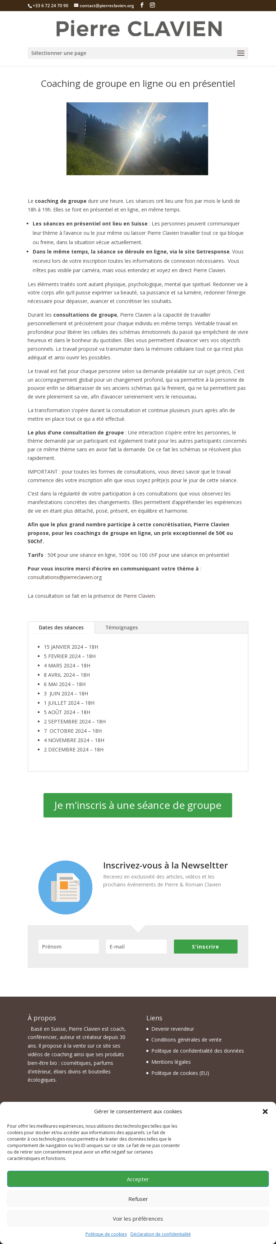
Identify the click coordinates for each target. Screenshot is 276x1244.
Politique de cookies (106, 1234)
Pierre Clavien (139, 595)
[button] (265, 1111)
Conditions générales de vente (186, 1039)
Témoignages (122, 627)
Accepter (138, 1179)
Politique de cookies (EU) (180, 1073)
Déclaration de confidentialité (160, 1234)
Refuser (138, 1198)
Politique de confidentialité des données (197, 1050)
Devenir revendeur (172, 1028)
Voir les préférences (138, 1218)
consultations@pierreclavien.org (65, 577)
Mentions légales (171, 1061)
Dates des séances (61, 627)
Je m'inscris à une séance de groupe (137, 805)
